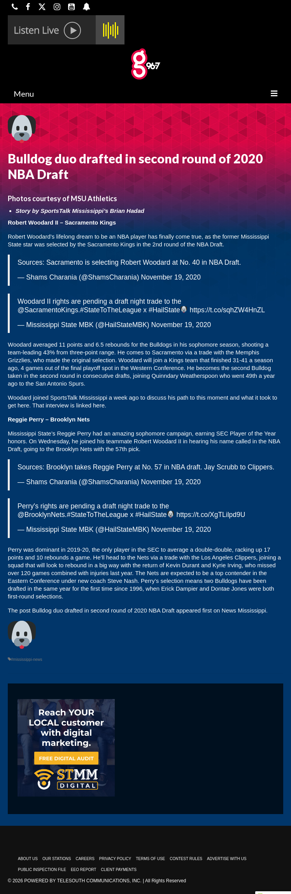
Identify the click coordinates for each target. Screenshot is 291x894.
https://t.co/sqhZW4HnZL (227, 310)
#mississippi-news (26, 659)
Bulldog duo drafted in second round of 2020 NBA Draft (103, 610)
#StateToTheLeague (111, 310)
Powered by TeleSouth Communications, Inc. (82, 880)
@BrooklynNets (41, 515)
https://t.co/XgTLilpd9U (210, 515)
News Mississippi (244, 610)
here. (99, 405)
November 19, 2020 (171, 277)
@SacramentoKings (48, 310)
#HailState (164, 310)
